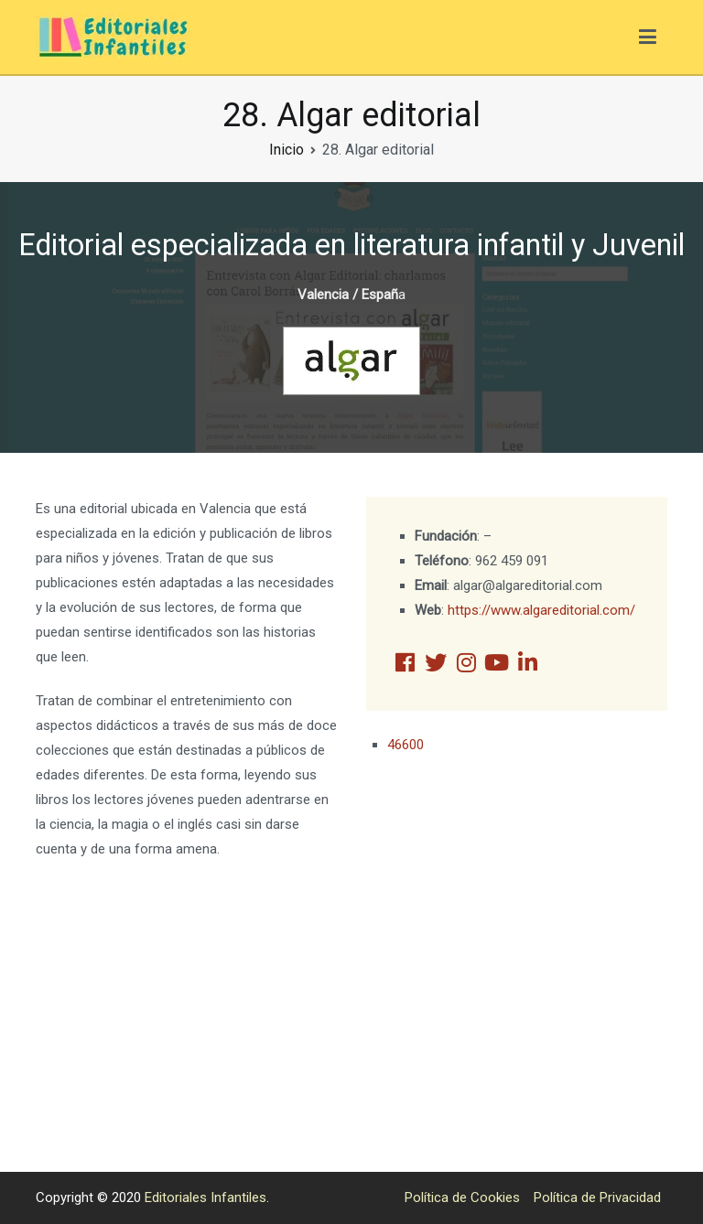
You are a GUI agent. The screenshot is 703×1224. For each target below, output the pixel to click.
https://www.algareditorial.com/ (541, 610)
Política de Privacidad (597, 1197)
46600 (405, 744)
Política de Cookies (462, 1197)
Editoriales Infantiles (205, 1197)
